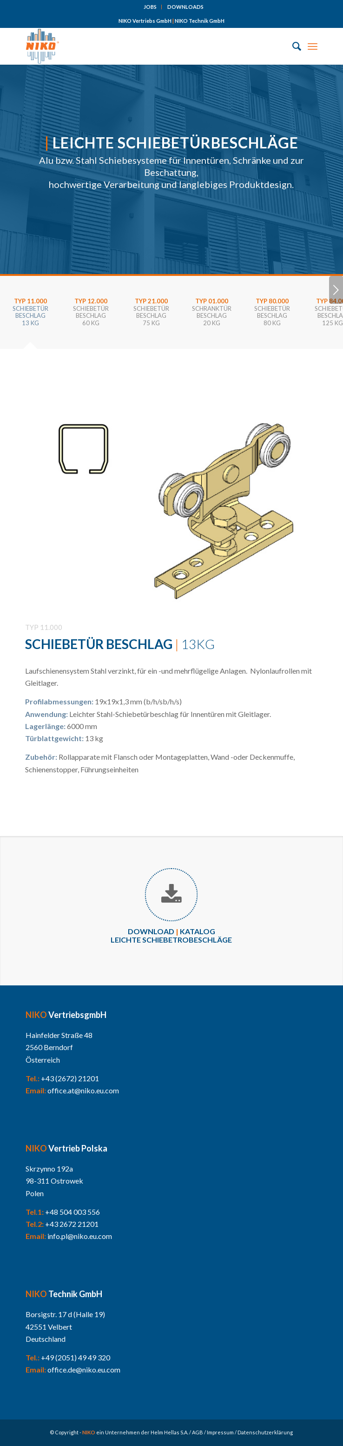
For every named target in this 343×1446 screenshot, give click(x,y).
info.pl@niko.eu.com (79, 1236)
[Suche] (292, 46)
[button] (16, 1429)
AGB (197, 1432)
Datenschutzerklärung (265, 1432)
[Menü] (312, 46)
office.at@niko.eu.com (83, 1090)
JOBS (150, 7)
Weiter (336, 290)
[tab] (30, 315)
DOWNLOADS (185, 7)
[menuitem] (150, 7)
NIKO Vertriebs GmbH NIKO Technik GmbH (171, 21)
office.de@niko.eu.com (83, 1369)
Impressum (220, 1432)
